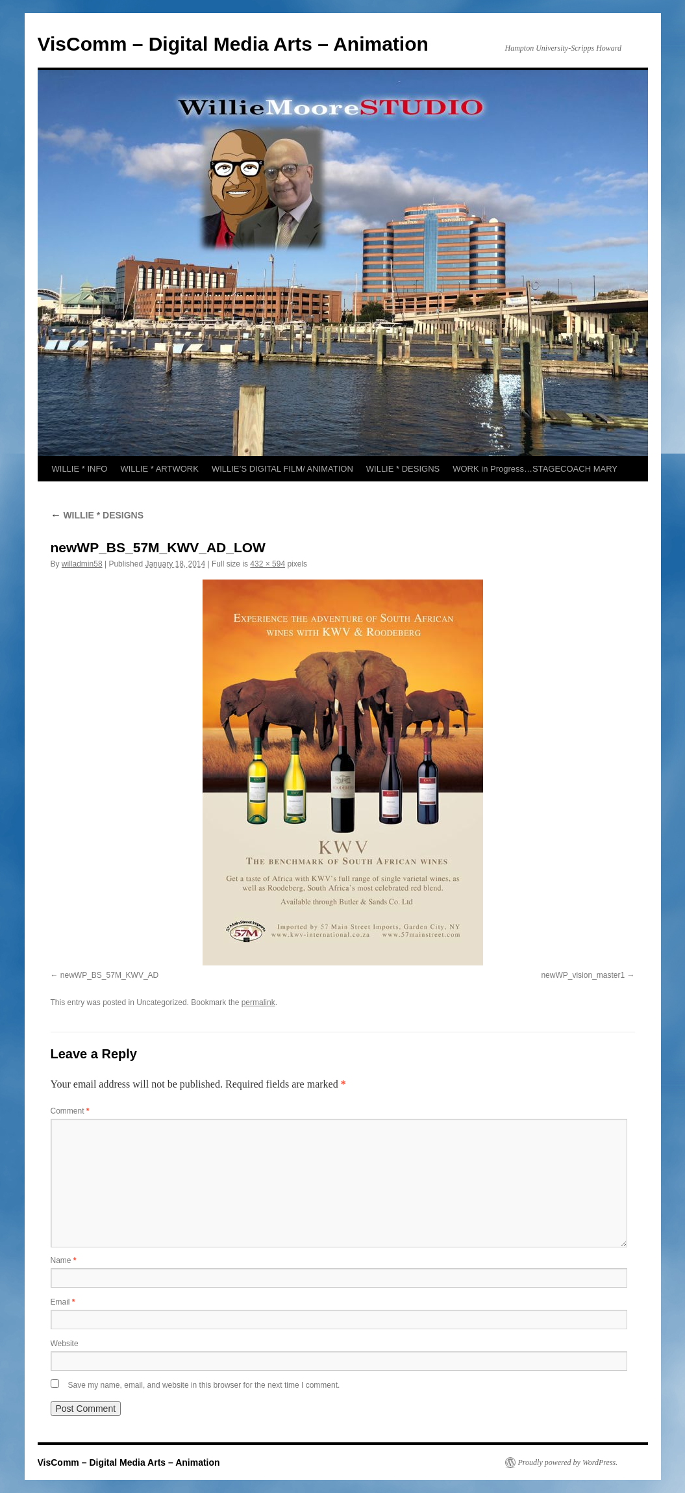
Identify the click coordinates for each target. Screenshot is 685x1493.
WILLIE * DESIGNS (403, 469)
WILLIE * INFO (80, 469)
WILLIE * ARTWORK (159, 469)
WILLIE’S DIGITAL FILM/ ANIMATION (282, 469)
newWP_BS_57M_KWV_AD (109, 975)
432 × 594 (267, 563)
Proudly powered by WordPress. (568, 1462)
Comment (70, 1111)
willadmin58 (82, 563)
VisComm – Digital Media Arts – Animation (233, 44)
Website (65, 1343)
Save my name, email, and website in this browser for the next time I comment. (204, 1385)
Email (63, 1302)
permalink (258, 1002)
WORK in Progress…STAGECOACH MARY (535, 469)
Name (64, 1260)
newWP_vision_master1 (583, 975)
